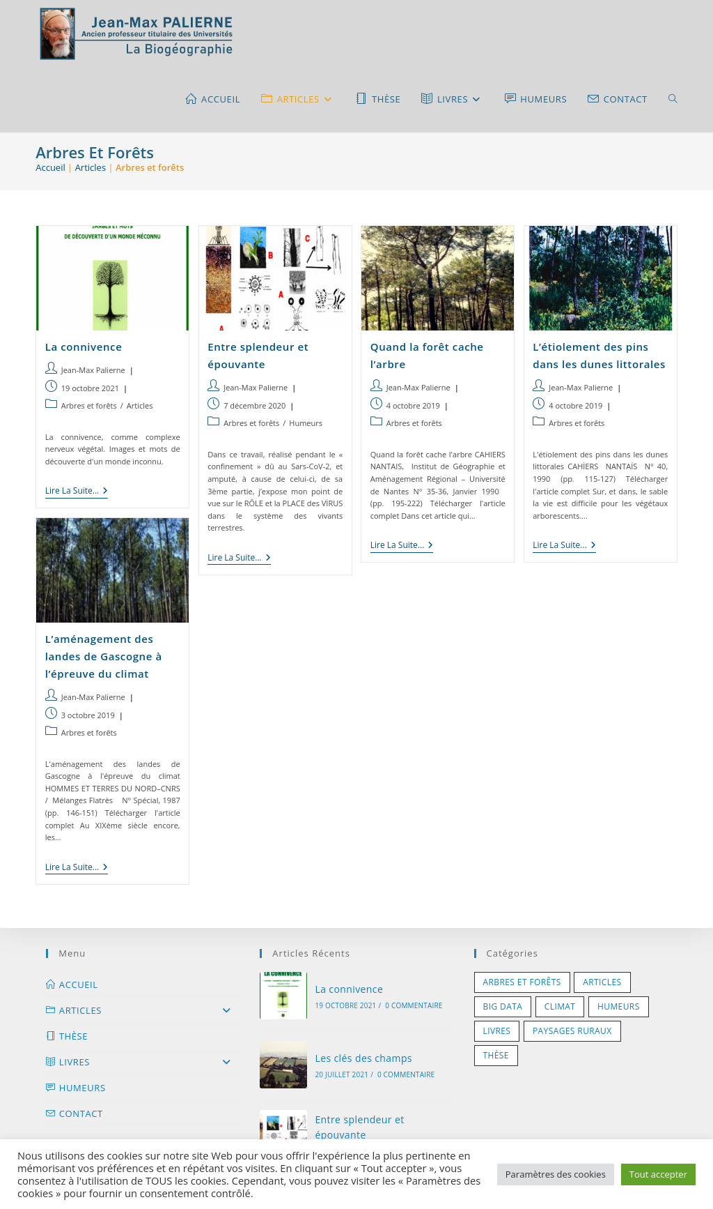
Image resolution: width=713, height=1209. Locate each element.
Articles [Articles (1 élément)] (602, 982)
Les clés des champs (363, 1058)
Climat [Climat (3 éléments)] (560, 1006)
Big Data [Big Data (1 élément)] (503, 1006)
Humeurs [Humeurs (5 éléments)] (618, 1006)
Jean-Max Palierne (93, 370)
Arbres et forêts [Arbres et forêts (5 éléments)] (522, 982)
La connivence (84, 346)
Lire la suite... (77, 492)
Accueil (50, 167)
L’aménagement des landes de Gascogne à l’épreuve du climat (103, 656)
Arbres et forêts (89, 405)
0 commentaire (413, 1005)
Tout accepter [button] (658, 1174)
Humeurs (305, 423)
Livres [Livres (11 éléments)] (497, 1031)
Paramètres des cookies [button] (556, 1174)
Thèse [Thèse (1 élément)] (496, 1055)
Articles (90, 167)
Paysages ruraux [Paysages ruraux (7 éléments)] (572, 1031)
